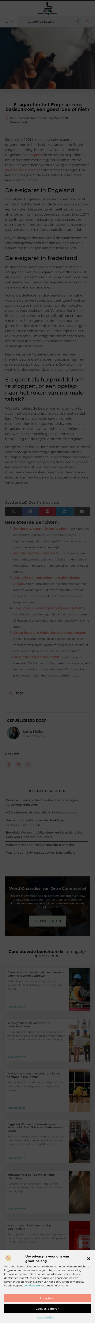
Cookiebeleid (45, 1317)
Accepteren (47, 1298)
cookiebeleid (32, 1285)
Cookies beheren (47, 1308)
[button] (89, 1259)
